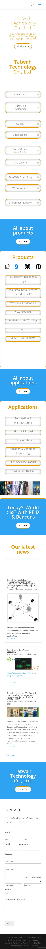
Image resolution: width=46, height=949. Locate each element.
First (6, 840)
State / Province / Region (32, 877)
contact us (23, 789)
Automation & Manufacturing (23, 420)
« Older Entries (10, 755)
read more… (11, 639)
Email (8, 844)
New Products (23, 311)
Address (8, 854)
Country (27, 885)
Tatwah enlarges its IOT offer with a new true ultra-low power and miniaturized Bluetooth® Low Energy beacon (22, 696)
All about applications (23, 380)
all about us (23, 46)
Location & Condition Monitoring (23, 451)
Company (24, 844)
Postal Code (9, 885)
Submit (9, 923)
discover (23, 241)
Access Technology (23, 470)
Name (8, 832)
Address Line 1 (10, 862)
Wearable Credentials (23, 303)
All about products (23, 230)
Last (25, 840)
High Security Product (23, 462)
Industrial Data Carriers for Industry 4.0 (23, 292)
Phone (8, 889)
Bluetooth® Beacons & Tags (23, 279)
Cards (23, 329)
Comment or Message (15, 899)
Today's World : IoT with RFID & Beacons (23, 512)
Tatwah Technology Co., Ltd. (23, 23)
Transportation (23, 440)
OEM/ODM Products (23, 338)
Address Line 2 (10, 869)
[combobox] (7, 893)
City (6, 877)
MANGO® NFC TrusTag (23, 320)
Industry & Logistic (23, 431)
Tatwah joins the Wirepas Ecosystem (18, 651)
